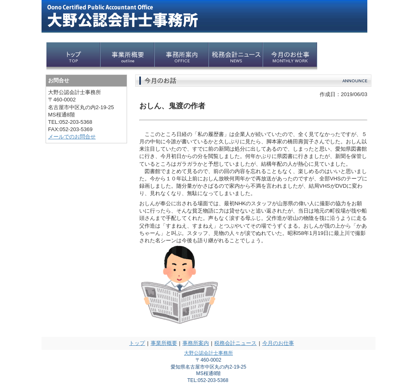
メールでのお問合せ (72, 137)
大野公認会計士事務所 (208, 353)
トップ (137, 343)
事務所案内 (195, 343)
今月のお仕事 (278, 343)
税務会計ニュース (235, 343)
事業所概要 (164, 343)
